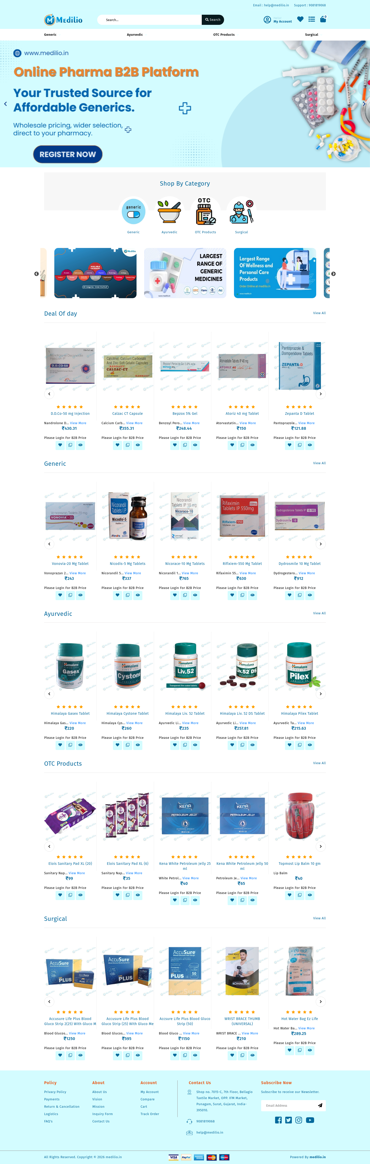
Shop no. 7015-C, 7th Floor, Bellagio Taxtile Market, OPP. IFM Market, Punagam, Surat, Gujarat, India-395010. (224, 1101)
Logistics (51, 1114)
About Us (99, 1092)
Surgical (313, 35)
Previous (36, 274)
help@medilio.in (209, 1132)
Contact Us (101, 1121)
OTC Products (225, 35)
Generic (51, 35)
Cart (144, 1106)
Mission (98, 1106)
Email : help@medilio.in (271, 5)
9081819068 (205, 1121)
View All (319, 313)
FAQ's (48, 1121)
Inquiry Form (102, 1114)
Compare (148, 1099)
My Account (150, 1092)
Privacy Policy (55, 1092)
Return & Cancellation (62, 1106)
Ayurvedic (136, 35)
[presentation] (49, 394)
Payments (52, 1099)
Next (333, 274)
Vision (97, 1099)
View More (78, 423)
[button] (5, 104)
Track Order (150, 1114)
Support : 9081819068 (310, 5)
